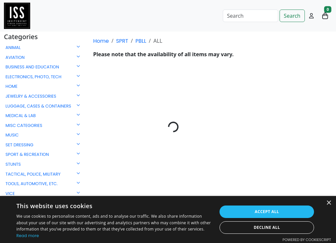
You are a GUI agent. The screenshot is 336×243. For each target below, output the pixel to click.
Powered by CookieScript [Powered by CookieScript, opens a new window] (307, 239)
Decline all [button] (267, 227)
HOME (12, 86)
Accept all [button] (267, 211)
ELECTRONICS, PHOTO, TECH (33, 77)
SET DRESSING (19, 145)
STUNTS (13, 164)
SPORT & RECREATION (27, 154)
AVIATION (15, 57)
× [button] (328, 203)
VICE (10, 193)
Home (101, 41)
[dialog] (168, 219)
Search (292, 15)
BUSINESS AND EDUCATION (32, 67)
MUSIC (12, 135)
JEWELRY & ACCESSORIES (31, 96)
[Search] (250, 16)
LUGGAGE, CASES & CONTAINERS (38, 106)
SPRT (122, 41)
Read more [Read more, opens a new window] (27, 235)
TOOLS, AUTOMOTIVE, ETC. (32, 183)
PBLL (141, 41)
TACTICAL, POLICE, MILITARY (33, 174)
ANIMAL (13, 47)
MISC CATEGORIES (24, 125)
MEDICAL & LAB (21, 115)
